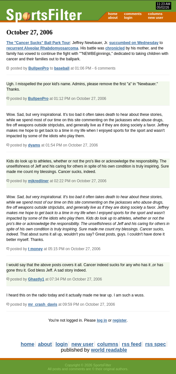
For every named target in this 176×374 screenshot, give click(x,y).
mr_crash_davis (42, 304)
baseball (61, 68)
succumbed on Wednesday (133, 43)
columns (155, 14)
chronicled (115, 48)
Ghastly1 (36, 279)
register (119, 320)
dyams (34, 145)
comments (133, 14)
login (128, 17)
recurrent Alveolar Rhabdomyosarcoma (42, 48)
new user (155, 17)
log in (102, 320)
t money (35, 249)
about (113, 17)
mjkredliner (38, 181)
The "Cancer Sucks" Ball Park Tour (38, 43)
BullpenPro (38, 68)
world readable (109, 350)
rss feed (132, 344)
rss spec (155, 344)
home (112, 14)
